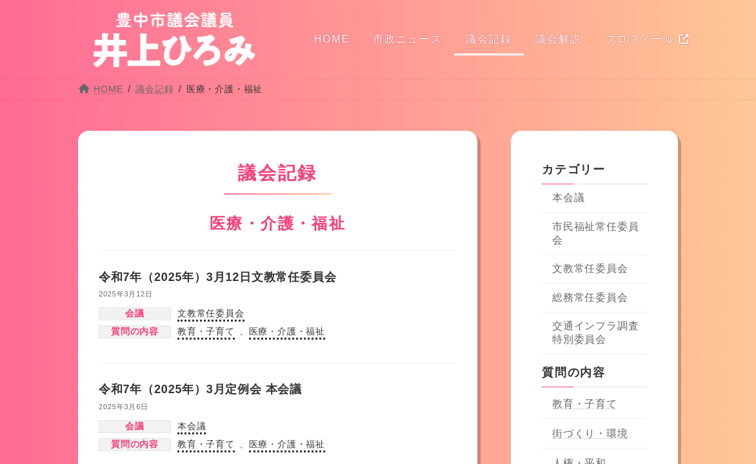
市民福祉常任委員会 (595, 233)
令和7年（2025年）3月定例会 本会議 (200, 389)
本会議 (191, 426)
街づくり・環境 (590, 433)
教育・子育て (206, 331)
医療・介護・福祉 (287, 331)
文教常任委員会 (210, 313)
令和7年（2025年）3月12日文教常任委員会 (218, 277)
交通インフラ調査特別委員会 (595, 332)
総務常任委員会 (590, 297)
